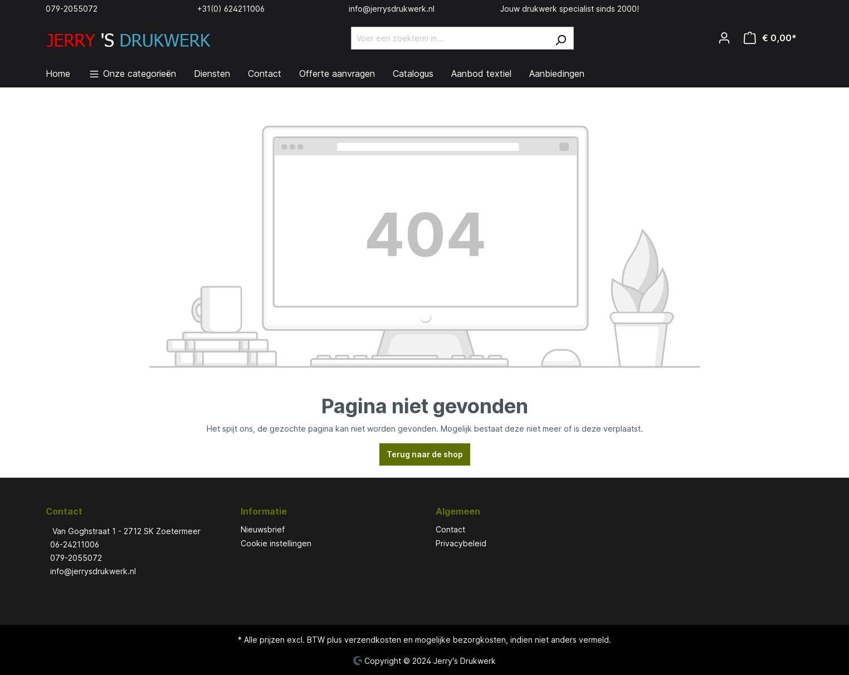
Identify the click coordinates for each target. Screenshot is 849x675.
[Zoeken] (561, 38)
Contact (450, 529)
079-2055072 (71, 8)
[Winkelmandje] (770, 37)
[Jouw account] (724, 37)
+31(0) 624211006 (231, 8)
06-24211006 (74, 544)
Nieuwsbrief (263, 529)
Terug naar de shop (425, 454)
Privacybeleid (461, 543)
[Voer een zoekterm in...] (449, 38)
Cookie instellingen (276, 543)
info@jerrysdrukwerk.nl (392, 8)
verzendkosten (372, 639)
